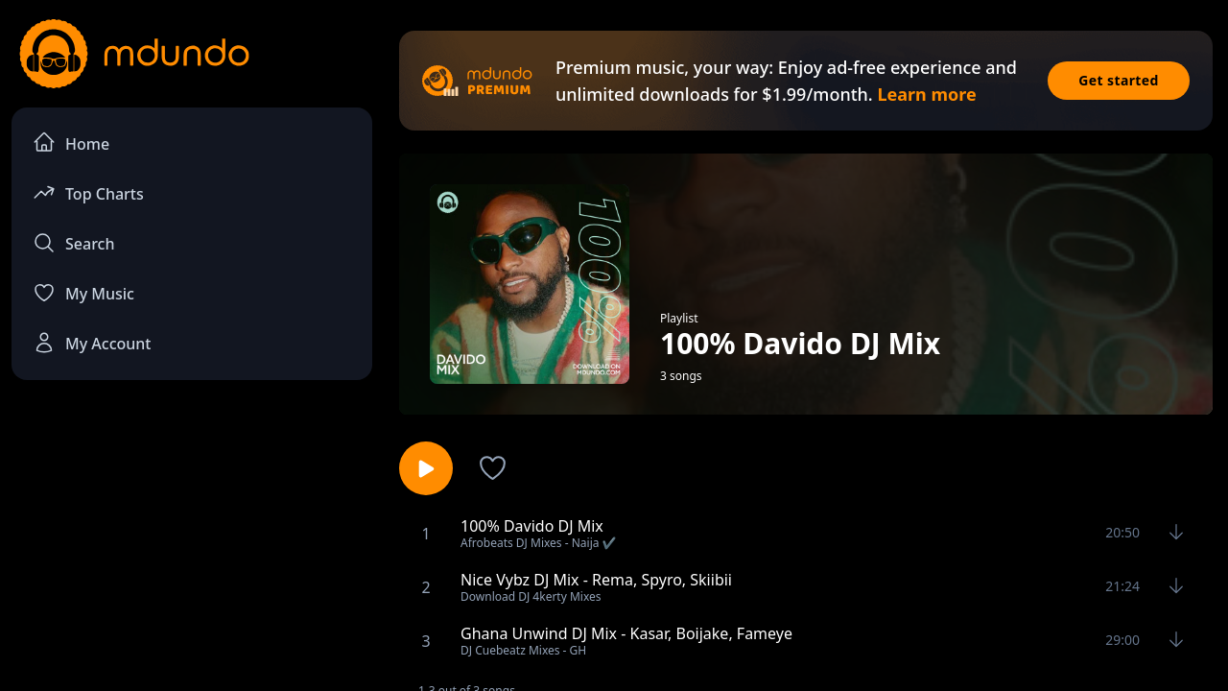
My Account (92, 342)
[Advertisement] (192, 552)
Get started (1118, 80)
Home (71, 143)
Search (73, 242)
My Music (83, 292)
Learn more (926, 94)
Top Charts (88, 192)
